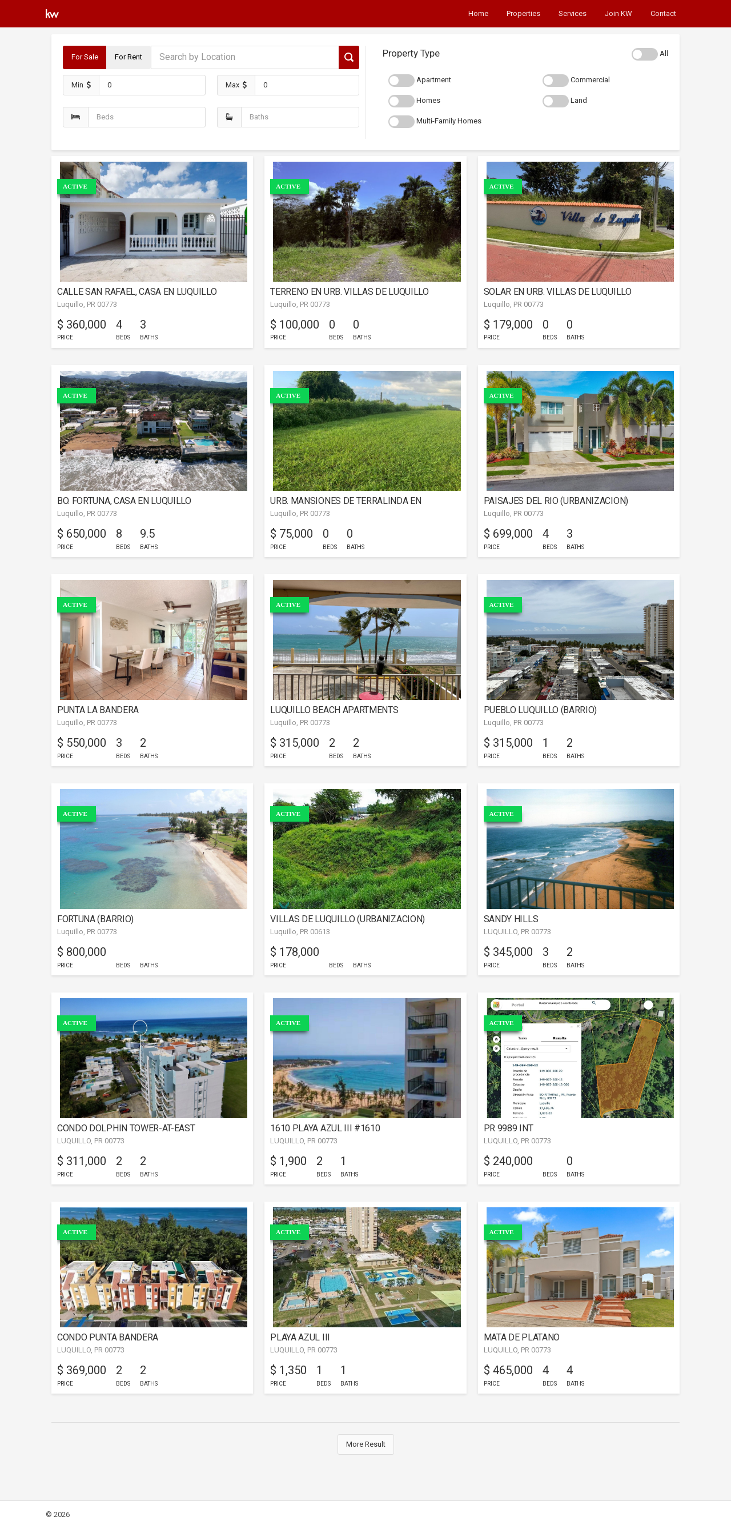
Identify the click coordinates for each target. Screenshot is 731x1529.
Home (478, 13)
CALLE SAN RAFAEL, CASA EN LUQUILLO (136, 291)
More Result (365, 1444)
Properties (523, 13)
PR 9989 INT (508, 1128)
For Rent (128, 57)
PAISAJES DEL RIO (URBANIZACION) (556, 500)
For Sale (84, 57)
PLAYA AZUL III (300, 1337)
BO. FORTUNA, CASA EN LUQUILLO (124, 500)
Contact (663, 13)
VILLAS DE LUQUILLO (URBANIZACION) (347, 919)
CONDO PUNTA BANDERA (107, 1337)
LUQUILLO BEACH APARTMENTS (334, 710)
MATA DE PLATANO (522, 1337)
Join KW (618, 13)
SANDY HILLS (511, 919)
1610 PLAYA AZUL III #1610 (325, 1128)
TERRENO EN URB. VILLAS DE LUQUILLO (349, 291)
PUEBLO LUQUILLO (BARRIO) (540, 710)
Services (573, 13)
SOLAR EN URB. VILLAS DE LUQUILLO (558, 291)
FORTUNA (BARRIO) (95, 919)
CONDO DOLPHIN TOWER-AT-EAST (126, 1128)
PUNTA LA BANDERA (98, 710)
